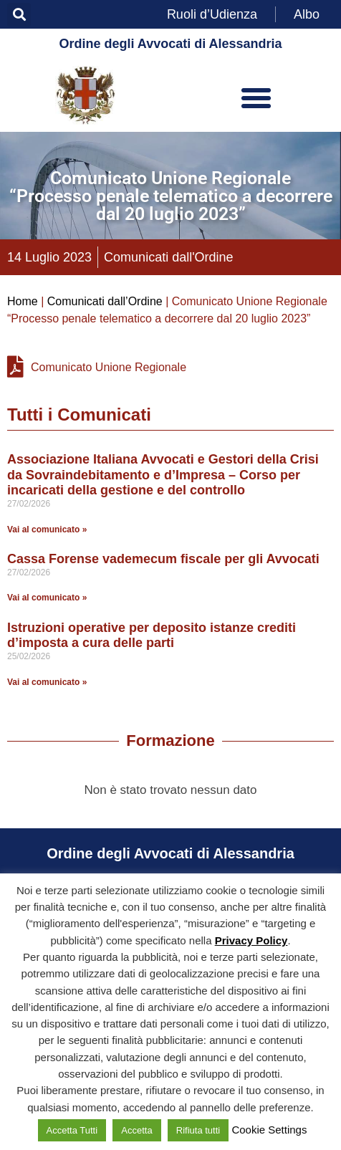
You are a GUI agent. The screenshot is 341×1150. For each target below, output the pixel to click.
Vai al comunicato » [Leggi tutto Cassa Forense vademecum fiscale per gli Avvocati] (47, 598)
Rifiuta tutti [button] (198, 1130)
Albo (307, 14)
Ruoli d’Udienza (212, 14)
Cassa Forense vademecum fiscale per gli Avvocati (163, 559)
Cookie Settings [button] (269, 1129)
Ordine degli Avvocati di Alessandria (170, 44)
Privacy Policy (251, 940)
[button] (19, 15)
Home (22, 301)
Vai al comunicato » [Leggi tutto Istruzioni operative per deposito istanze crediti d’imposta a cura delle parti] (47, 682)
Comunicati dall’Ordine (105, 301)
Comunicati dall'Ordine (169, 257)
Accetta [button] (136, 1130)
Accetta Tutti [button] (72, 1130)
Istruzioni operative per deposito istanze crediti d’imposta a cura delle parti (151, 635)
